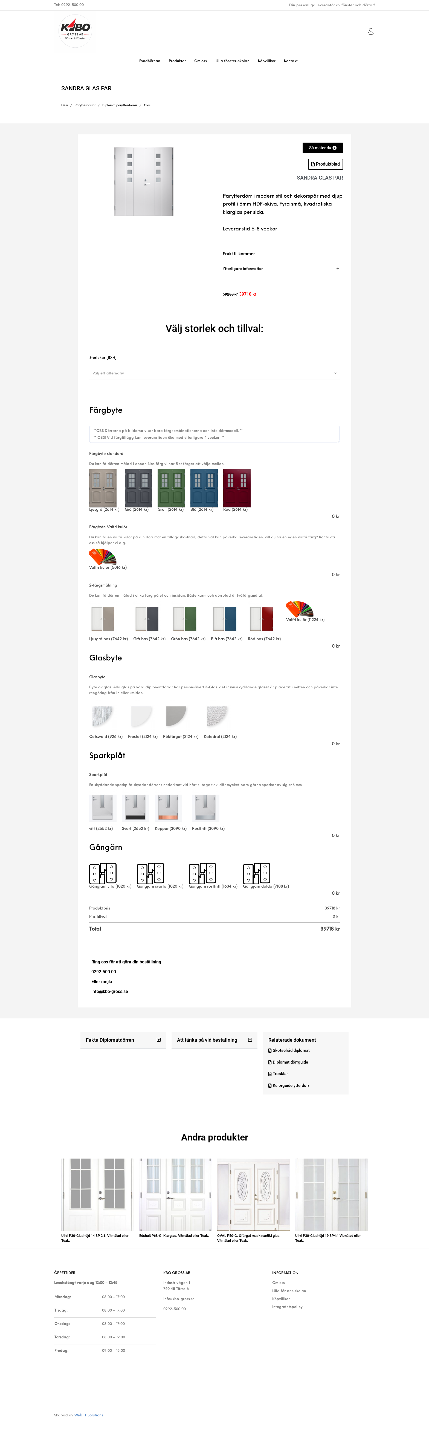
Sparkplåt (98, 775)
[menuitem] (149, 61)
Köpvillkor (281, 1297)
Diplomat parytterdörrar (119, 105)
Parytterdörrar (85, 105)
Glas (147, 105)
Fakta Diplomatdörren (110, 1040)
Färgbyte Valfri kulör (108, 527)
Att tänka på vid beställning (207, 1040)
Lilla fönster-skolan (289, 1289)
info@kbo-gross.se (179, 1297)
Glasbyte (97, 677)
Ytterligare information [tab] (243, 269)
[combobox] (214, 373)
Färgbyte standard (106, 454)
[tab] (283, 269)
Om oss (278, 1281)
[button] (123, 1040)
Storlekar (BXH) (103, 358)
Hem (64, 105)
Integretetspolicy (287, 1305)
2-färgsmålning (103, 586)
